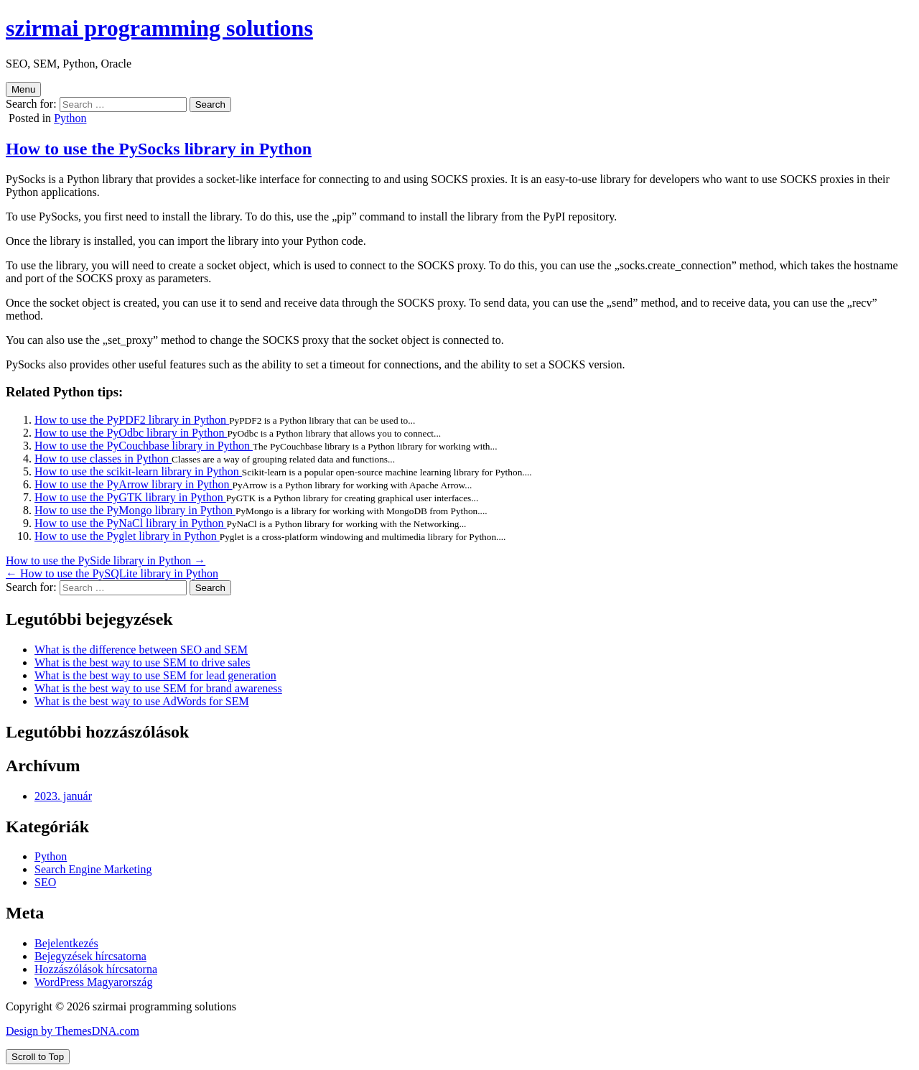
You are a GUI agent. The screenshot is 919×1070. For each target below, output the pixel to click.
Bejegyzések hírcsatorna (90, 956)
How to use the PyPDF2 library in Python (131, 420)
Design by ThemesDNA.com (72, 1031)
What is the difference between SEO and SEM (141, 649)
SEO (45, 882)
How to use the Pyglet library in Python (127, 536)
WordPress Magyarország (93, 982)
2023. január (63, 796)
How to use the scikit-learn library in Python (138, 471)
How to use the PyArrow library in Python (133, 484)
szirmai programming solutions (159, 28)
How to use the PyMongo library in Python (134, 510)
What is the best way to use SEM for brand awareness (158, 688)
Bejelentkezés (66, 943)
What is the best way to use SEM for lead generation (155, 675)
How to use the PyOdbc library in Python (130, 433)
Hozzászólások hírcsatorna (95, 969)
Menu (23, 89)
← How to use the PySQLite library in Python (112, 573)
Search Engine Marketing (93, 869)
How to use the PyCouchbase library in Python (143, 445)
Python (70, 118)
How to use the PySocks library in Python (159, 148)
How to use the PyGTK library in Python (130, 497)
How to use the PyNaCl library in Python (130, 523)
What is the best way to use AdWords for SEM (141, 701)
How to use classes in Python (103, 458)
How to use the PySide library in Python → (105, 560)
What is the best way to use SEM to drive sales (142, 662)
